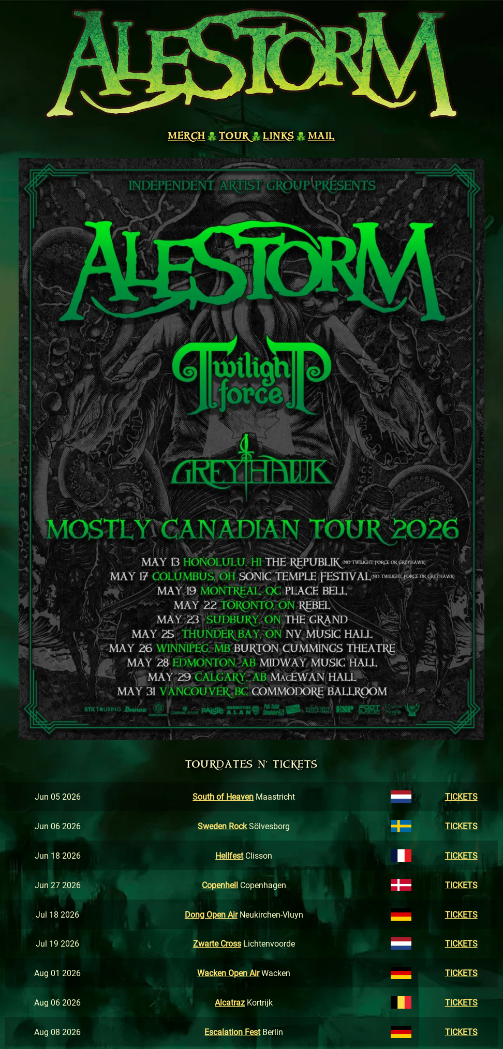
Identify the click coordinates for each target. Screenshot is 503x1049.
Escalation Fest (232, 1031)
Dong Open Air (211, 914)
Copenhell (220, 884)
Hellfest (229, 855)
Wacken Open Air (228, 972)
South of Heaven (223, 796)
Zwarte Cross (217, 943)
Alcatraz (230, 1002)
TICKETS (461, 796)
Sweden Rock (222, 825)
